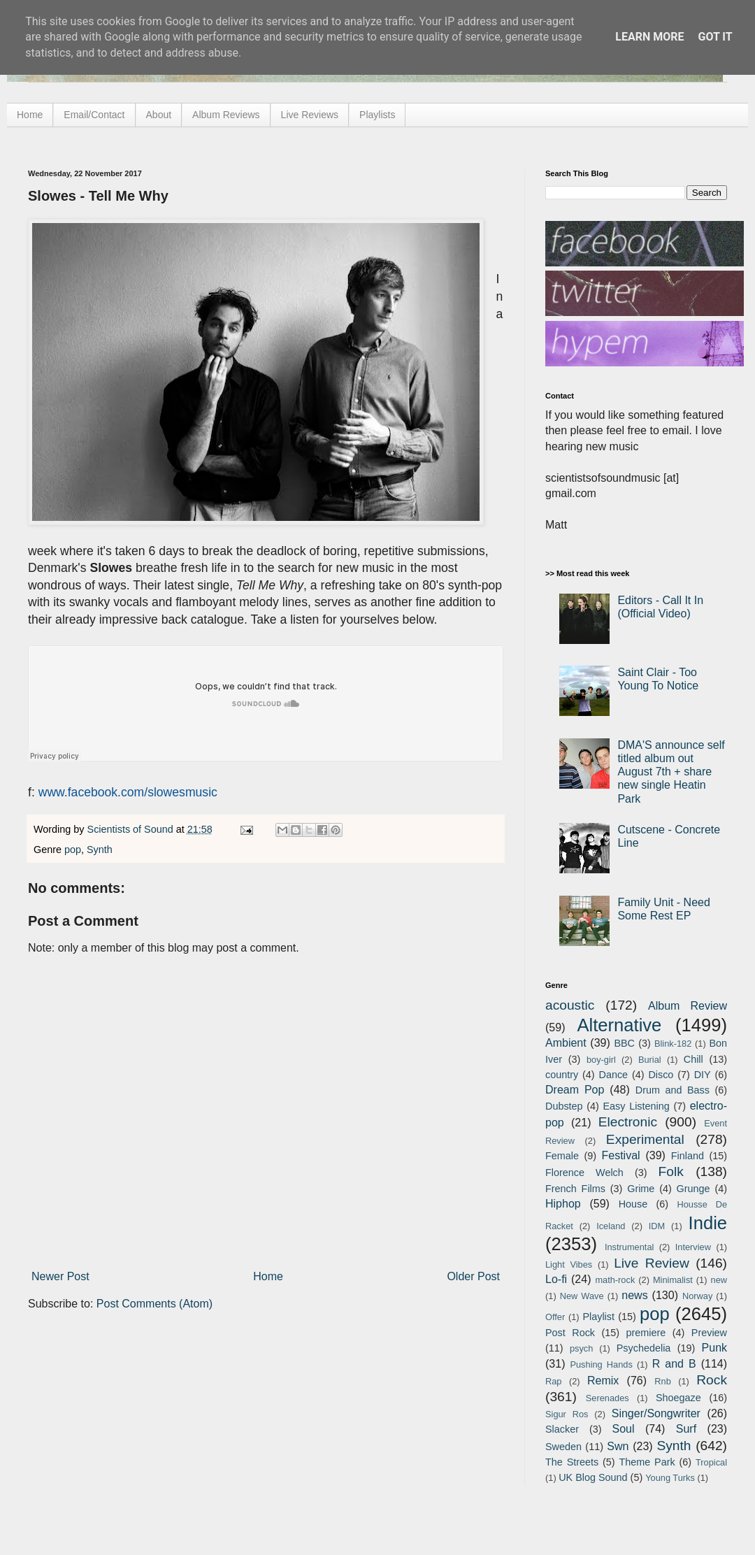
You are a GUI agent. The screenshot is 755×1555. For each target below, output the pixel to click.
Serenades (607, 1398)
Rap (553, 1381)
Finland (687, 1155)
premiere (646, 1332)
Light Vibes (568, 1264)
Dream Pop (574, 1090)
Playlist (598, 1316)
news (634, 1295)
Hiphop (563, 1204)
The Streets (571, 1462)
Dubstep (564, 1106)
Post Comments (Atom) (154, 1304)
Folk (671, 1171)
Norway (697, 1296)
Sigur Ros (566, 1414)
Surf (686, 1429)
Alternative (619, 1025)
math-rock (615, 1280)
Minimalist (673, 1280)
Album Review (687, 1006)
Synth (100, 849)
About (159, 114)
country (561, 1074)
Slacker (562, 1429)
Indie (708, 1223)
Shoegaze (678, 1397)
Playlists (377, 114)
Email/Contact (94, 114)
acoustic (569, 1005)
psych (581, 1348)
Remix (603, 1380)
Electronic (627, 1122)
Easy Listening (636, 1106)
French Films (575, 1188)
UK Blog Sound (593, 1477)
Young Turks (670, 1477)
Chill (693, 1059)
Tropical (711, 1462)
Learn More (649, 36)
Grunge (693, 1188)
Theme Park (647, 1462)
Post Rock (570, 1332)
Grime (640, 1188)
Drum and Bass (672, 1090)
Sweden (563, 1446)
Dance (613, 1074)
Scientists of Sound (131, 829)
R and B (674, 1364)
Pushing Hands (601, 1364)
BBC (624, 1043)
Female (562, 1155)
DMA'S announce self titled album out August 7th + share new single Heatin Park (670, 772)
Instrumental (629, 1247)
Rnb (662, 1381)
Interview (693, 1247)
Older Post (473, 1276)
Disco (660, 1074)
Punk (714, 1348)
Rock (711, 1380)
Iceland (610, 1226)
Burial (649, 1059)
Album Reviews (225, 114)
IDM (657, 1226)
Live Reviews (309, 114)
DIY (702, 1074)
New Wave (582, 1296)
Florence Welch (584, 1172)
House (633, 1204)
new (719, 1280)
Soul (623, 1429)
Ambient (566, 1043)
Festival (620, 1155)
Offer (555, 1317)
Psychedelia (644, 1348)
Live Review (651, 1263)
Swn (617, 1446)
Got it (715, 36)
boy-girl (601, 1059)
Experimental (645, 1139)
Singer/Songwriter (656, 1413)
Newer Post (60, 1276)
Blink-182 (672, 1043)
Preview (709, 1332)
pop (72, 849)
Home (30, 114)
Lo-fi (556, 1279)
